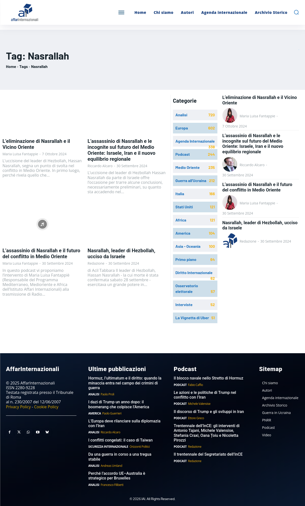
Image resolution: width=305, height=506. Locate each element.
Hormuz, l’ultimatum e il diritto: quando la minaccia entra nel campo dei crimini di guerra (125, 383)
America (94, 413)
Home (11, 66)
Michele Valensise (199, 404)
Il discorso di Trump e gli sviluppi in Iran (209, 411)
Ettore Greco (196, 418)
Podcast (180, 385)
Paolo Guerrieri (111, 413)
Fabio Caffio (195, 385)
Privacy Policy (18, 407)
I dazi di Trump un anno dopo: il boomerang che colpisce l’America (118, 404)
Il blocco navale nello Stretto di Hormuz (208, 378)
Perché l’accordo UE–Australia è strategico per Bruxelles (116, 475)
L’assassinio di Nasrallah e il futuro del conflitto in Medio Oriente (41, 253)
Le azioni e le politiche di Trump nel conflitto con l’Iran (205, 395)
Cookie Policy (46, 407)
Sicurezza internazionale (108, 446)
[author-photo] (230, 116)
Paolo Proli (107, 394)
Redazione (96, 263)
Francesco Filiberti (112, 485)
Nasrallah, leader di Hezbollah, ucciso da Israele (121, 253)
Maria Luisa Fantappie (20, 154)
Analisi (93, 394)
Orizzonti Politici (140, 446)
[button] (296, 12)
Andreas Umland (111, 466)
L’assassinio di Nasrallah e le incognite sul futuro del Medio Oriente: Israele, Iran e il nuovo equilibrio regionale (121, 150)
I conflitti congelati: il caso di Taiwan (120, 440)
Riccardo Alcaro (100, 165)
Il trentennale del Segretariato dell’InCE (208, 454)
